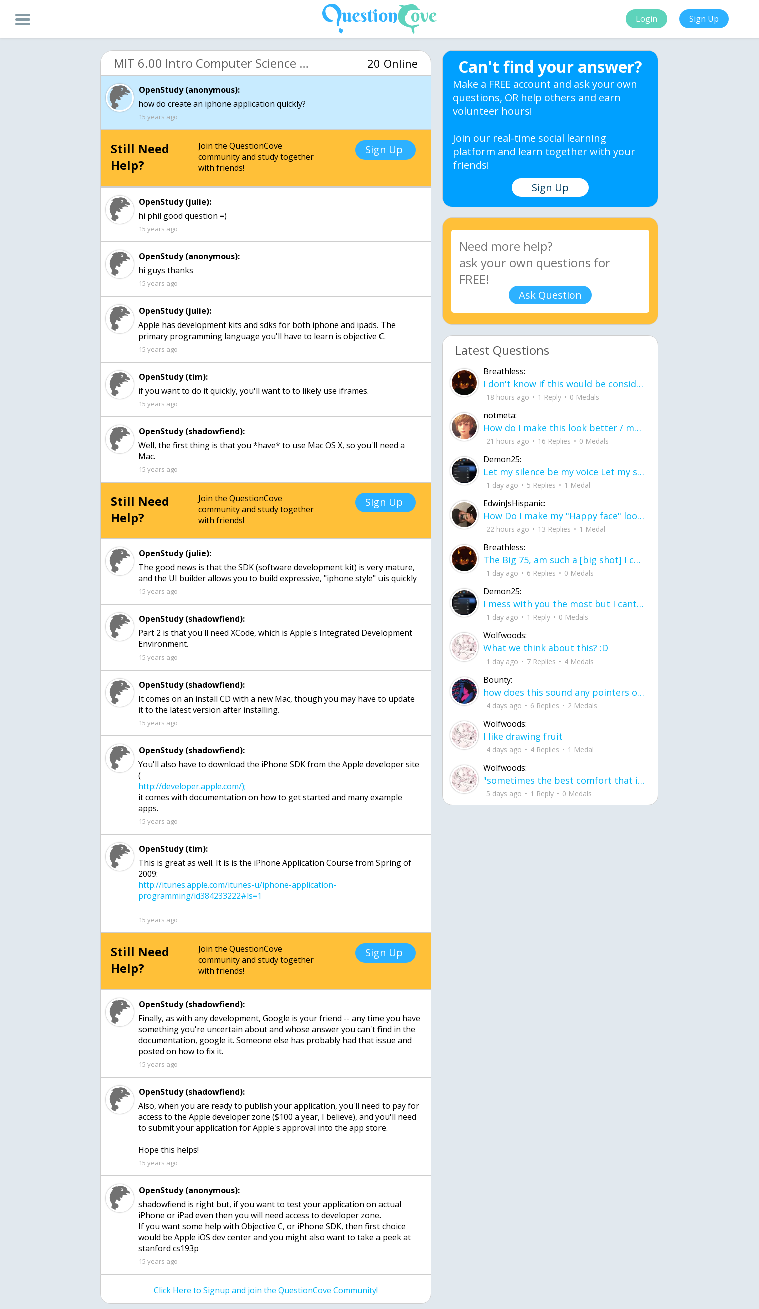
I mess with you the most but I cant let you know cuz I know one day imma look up (564, 604)
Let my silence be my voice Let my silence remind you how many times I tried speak (564, 472)
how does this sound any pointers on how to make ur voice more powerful (564, 692)
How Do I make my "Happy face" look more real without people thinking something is (564, 516)
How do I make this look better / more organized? (564, 428)
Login (646, 18)
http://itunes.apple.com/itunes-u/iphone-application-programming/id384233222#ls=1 (237, 890)
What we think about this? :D (545, 648)
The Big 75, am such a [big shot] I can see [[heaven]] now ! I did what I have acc (564, 560)
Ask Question (550, 295)
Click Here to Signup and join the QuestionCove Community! (266, 1290)
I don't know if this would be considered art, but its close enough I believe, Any (564, 384)
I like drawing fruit (523, 736)
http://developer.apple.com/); (192, 786)
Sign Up (704, 18)
